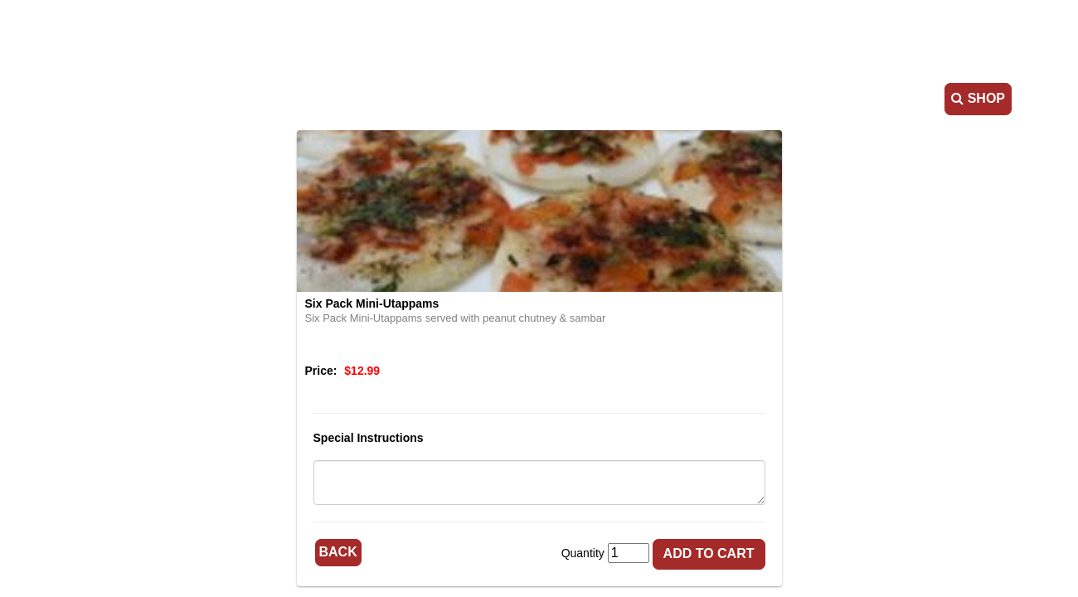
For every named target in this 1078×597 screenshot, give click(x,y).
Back (338, 552)
